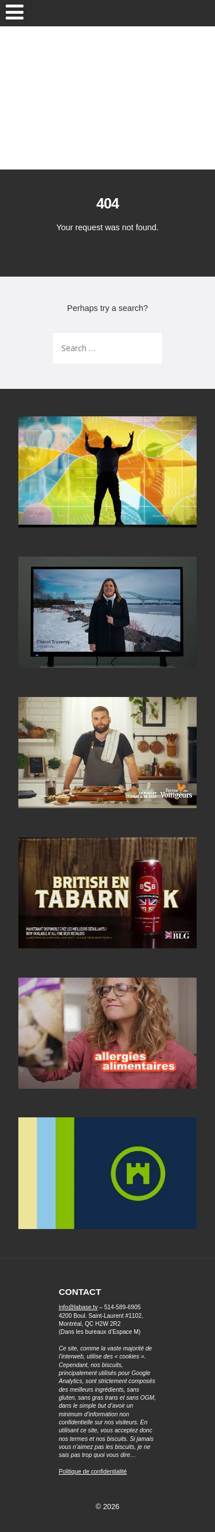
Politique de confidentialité (92, 1471)
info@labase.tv (77, 1307)
